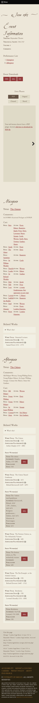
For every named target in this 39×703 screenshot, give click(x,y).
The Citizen (15, 367)
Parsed (25, 101)
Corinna (11, 413)
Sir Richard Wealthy (6, 276)
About (29, 671)
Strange (16, 236)
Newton (16, 242)
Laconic (10, 295)
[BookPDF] (19, 143)
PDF (13, 96)
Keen (25, 239)
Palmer (16, 228)
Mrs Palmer (23, 413)
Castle (21, 236)
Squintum (6, 258)
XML (13, 79)
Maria (10, 415)
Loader (10, 271)
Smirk (10, 247)
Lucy (10, 287)
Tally (9, 285)
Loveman (17, 233)
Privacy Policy (17, 671)
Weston (16, 239)
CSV (20, 79)
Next (32, 144)
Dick (9, 282)
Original (24, 96)
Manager (6, 309)
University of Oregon (13, 677)
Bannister (22, 228)
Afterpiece (10, 63)
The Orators (15, 209)
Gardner (22, 242)
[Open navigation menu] (2, 2)
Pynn (20, 231)
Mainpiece (10, 60)
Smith (21, 239)
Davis (24, 231)
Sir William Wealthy (6, 263)
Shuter (16, 244)
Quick (15, 231)
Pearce (23, 233)
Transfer (11, 269)
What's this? (11, 330)
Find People (7, 673)
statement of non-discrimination (24, 697)
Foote (21, 225)
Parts (9, 225)
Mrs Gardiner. (24, 415)
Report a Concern (23, 668)
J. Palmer (22, 295)
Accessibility (7, 668)
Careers (5, 671)
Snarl (10, 304)
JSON (6, 79)
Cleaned (13, 101)
